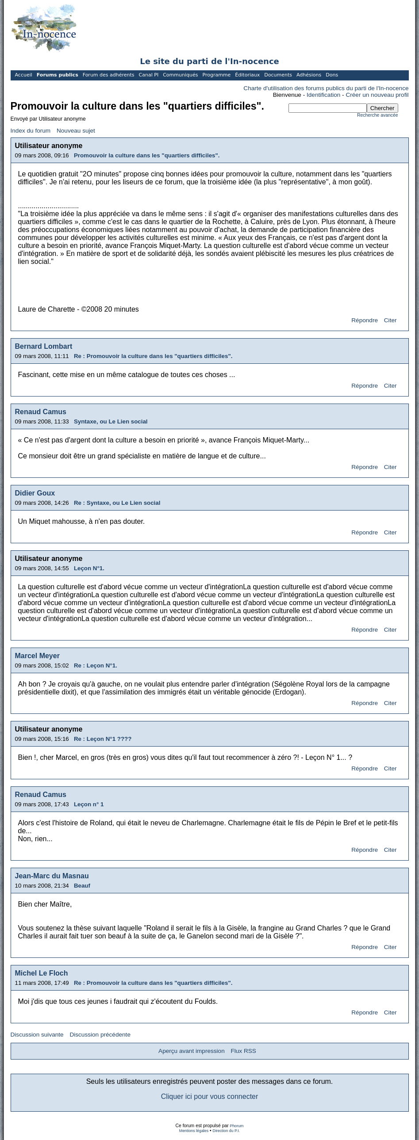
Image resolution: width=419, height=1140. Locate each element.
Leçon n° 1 (89, 804)
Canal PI (149, 75)
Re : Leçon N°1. (95, 665)
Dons (332, 75)
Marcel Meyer (37, 656)
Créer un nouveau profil (377, 95)
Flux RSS (243, 1051)
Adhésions (308, 75)
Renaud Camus (40, 412)
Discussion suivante (37, 1034)
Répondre (364, 320)
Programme (216, 75)
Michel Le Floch (41, 973)
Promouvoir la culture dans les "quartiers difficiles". (147, 155)
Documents (278, 75)
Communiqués (180, 75)
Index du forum (31, 130)
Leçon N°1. (89, 568)
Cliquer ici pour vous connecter (209, 1096)
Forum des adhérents (109, 75)
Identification (323, 95)
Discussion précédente (100, 1034)
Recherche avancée (377, 115)
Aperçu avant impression (191, 1051)
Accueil (23, 75)
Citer (390, 320)
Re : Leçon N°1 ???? (102, 739)
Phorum (237, 1126)
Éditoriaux (247, 75)
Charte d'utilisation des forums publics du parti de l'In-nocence (325, 88)
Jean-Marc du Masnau (52, 876)
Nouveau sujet (76, 130)
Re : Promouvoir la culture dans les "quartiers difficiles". (153, 356)
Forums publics (57, 75)
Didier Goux (35, 493)
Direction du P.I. (226, 1131)
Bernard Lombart (44, 346)
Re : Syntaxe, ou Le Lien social (117, 502)
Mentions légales (193, 1131)
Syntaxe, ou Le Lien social (111, 421)
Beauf (82, 885)
